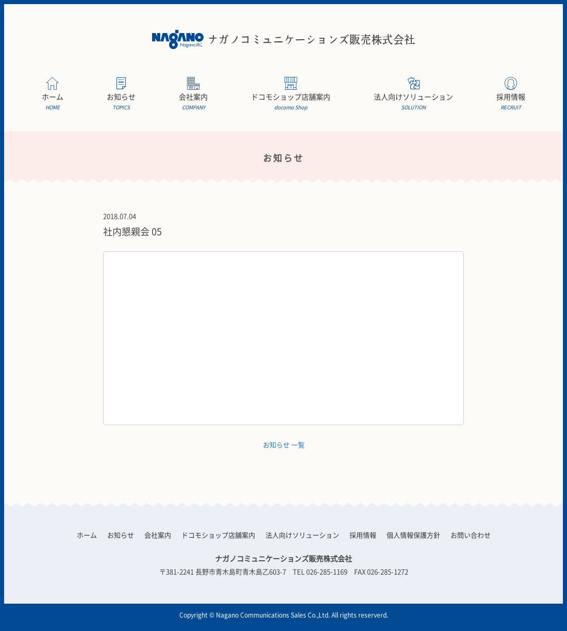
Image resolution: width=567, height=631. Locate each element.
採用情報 (510, 102)
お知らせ (121, 102)
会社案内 (193, 102)
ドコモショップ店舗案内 (290, 102)
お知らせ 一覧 (284, 444)
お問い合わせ (471, 535)
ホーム (52, 102)
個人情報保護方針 (413, 535)
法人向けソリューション (413, 102)
